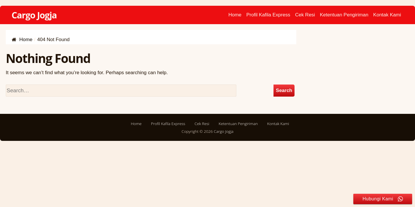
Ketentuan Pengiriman (344, 15)
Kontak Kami (387, 15)
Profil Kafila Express (268, 15)
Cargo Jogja (34, 15)
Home (234, 15)
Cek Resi (305, 15)
